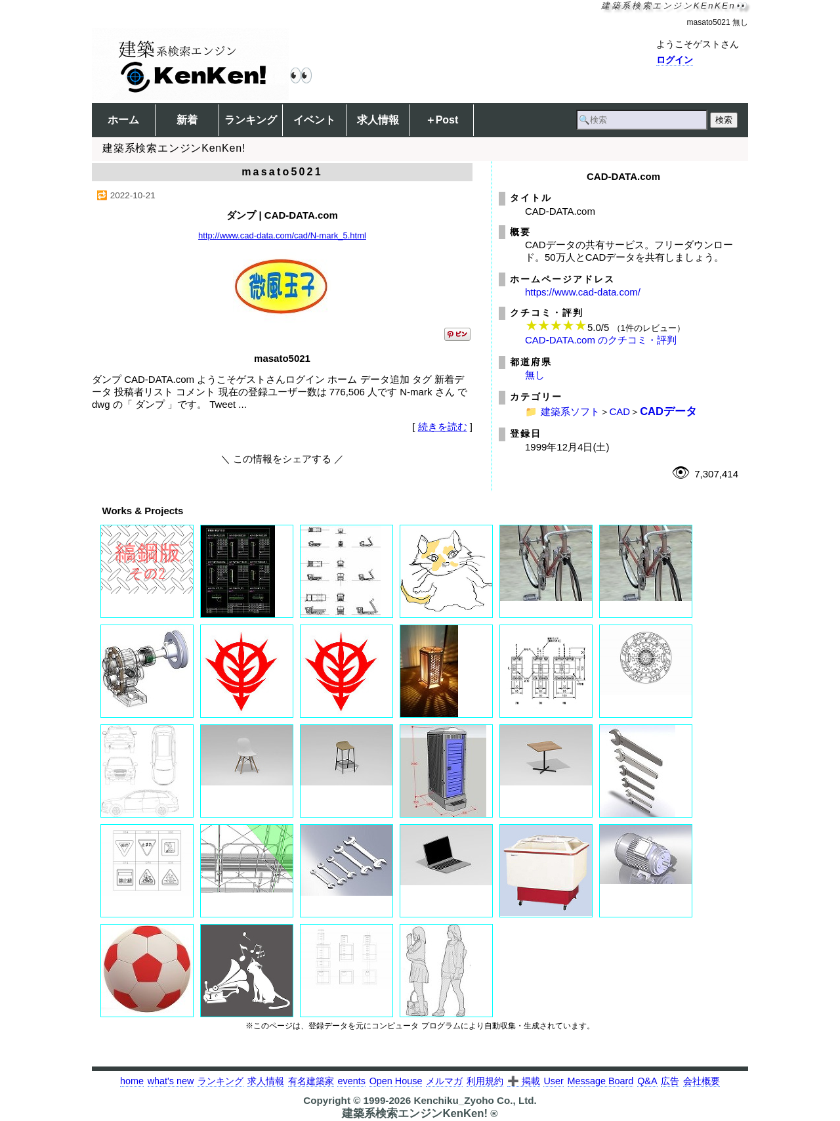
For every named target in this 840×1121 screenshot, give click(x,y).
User (553, 1081)
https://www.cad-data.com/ (582, 291)
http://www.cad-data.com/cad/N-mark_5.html (282, 235)
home (132, 1081)
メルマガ (444, 1081)
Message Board (601, 1081)
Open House (396, 1081)
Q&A (647, 1081)
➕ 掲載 (523, 1081)
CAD (620, 411)
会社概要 (701, 1081)
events (351, 1081)
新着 (187, 119)
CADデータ (668, 411)
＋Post (442, 119)
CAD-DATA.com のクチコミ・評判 (601, 339)
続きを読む (442, 426)
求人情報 (378, 119)
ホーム (123, 119)
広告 (670, 1081)
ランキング (250, 119)
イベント (314, 119)
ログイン (674, 60)
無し (535, 374)
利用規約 (485, 1081)
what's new (171, 1081)
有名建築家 (311, 1081)
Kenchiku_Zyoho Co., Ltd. (474, 1100)
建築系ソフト (570, 411)
